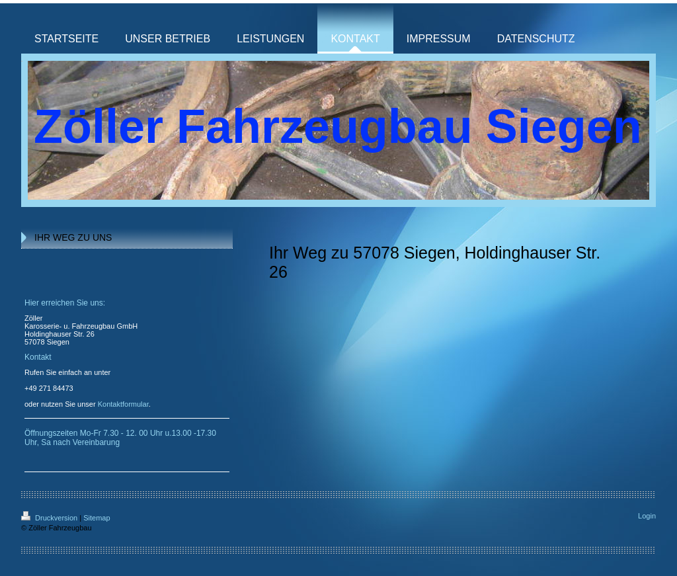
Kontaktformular (123, 404)
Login (647, 516)
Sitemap (96, 518)
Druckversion (50, 518)
